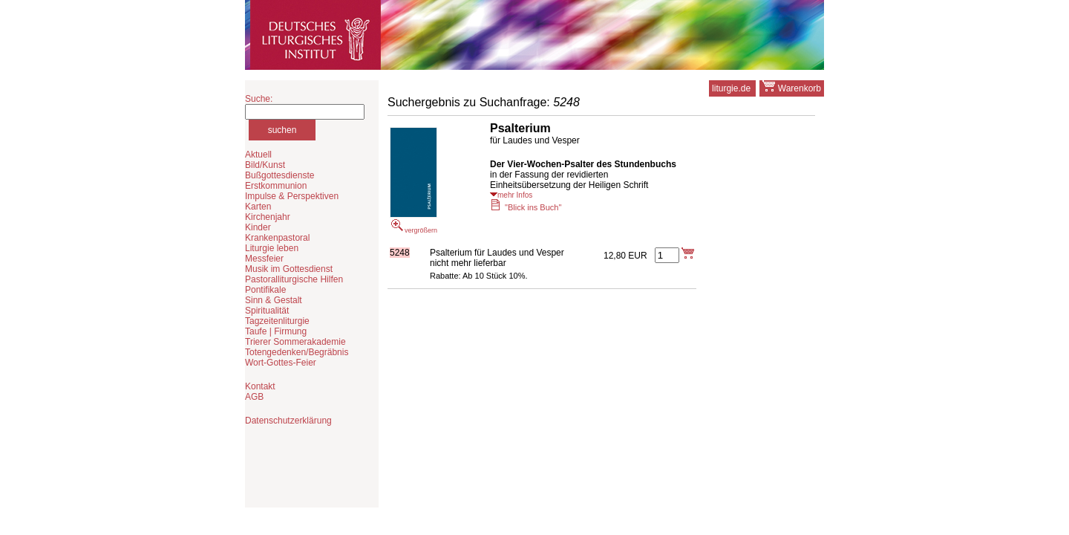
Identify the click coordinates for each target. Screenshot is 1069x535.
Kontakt (260, 386)
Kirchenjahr (267, 217)
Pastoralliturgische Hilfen (294, 279)
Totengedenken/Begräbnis (296, 352)
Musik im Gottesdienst (289, 269)
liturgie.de (732, 88)
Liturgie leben (271, 248)
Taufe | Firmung (276, 331)
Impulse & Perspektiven (292, 196)
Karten (258, 206)
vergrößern (413, 180)
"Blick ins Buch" (525, 207)
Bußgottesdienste (279, 175)
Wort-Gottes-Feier (280, 362)
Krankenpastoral (277, 238)
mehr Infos (511, 195)
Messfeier (264, 258)
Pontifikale (265, 290)
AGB (254, 397)
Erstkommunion (276, 186)
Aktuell (258, 154)
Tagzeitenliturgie (277, 321)
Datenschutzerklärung (288, 420)
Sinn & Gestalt (273, 300)
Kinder (258, 227)
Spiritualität (267, 310)
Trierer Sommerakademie (295, 342)
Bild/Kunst (265, 165)
